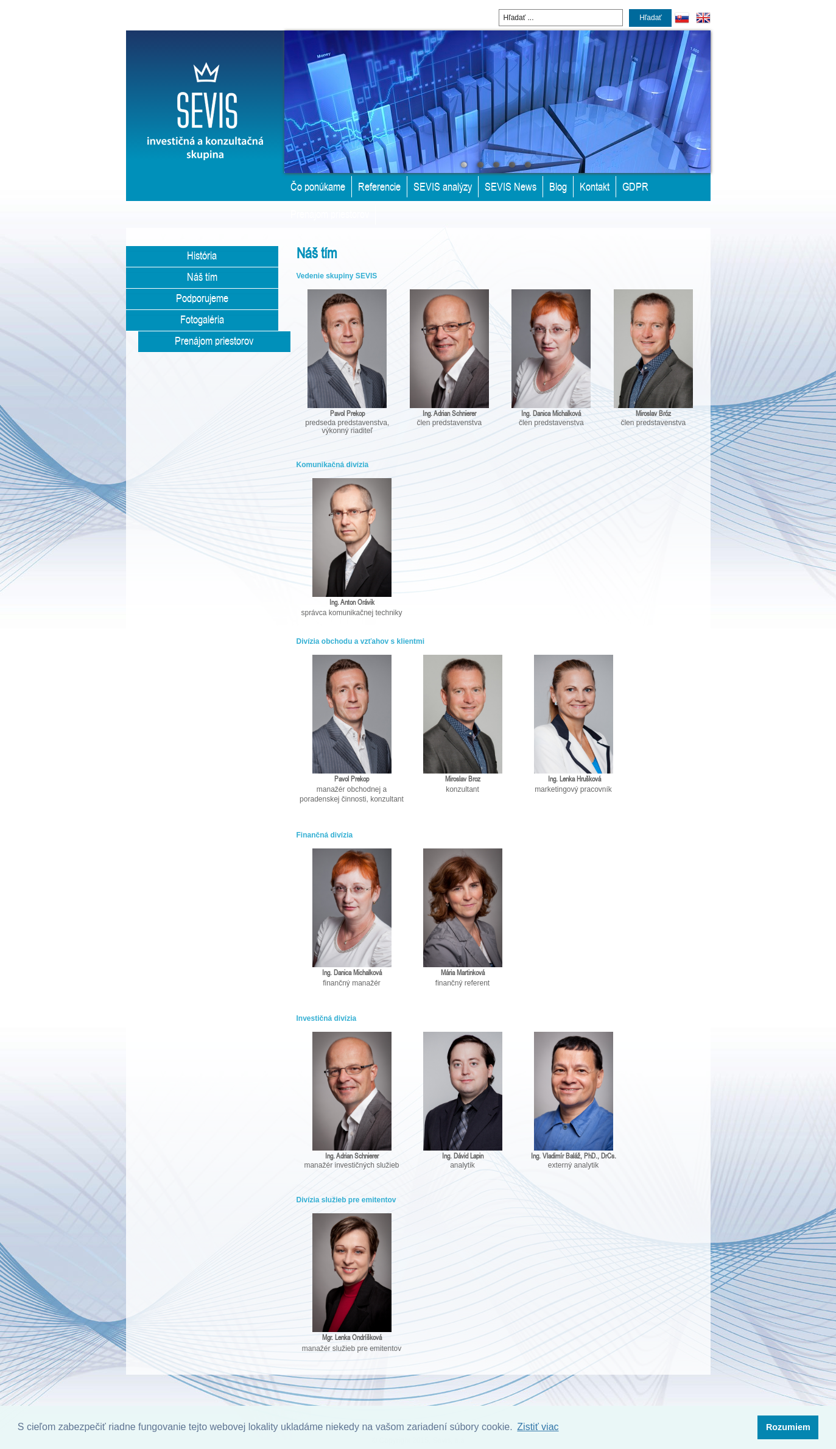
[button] (787, 1428)
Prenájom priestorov (329, 214)
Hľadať (650, 17)
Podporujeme (202, 298)
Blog (558, 186)
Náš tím (202, 276)
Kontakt (594, 186)
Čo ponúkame (317, 186)
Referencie (379, 186)
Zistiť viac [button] (537, 1427)
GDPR (635, 186)
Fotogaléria (202, 319)
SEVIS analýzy (442, 186)
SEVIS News (510, 186)
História (202, 255)
